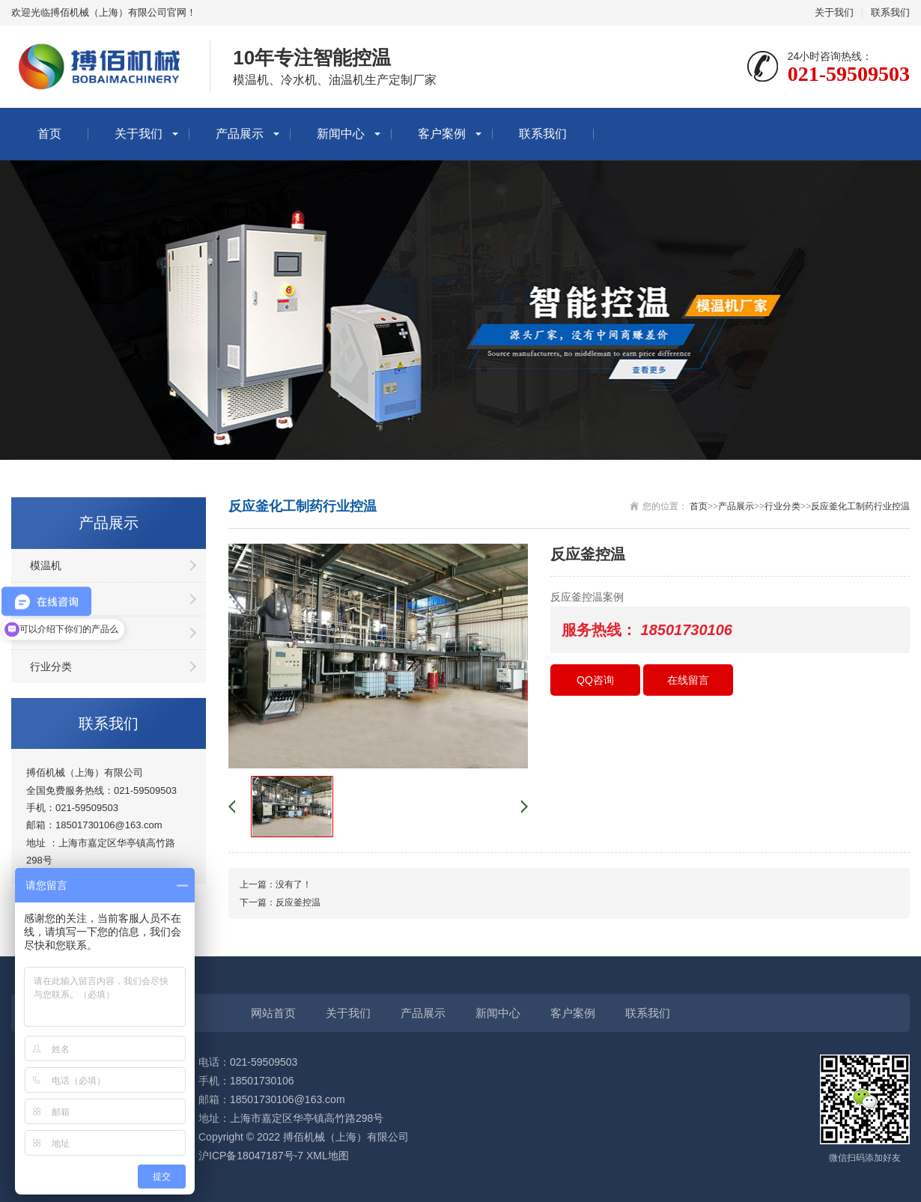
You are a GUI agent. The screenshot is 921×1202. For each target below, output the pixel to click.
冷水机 (45, 599)
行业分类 (51, 667)
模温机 (45, 565)
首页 (49, 133)
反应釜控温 (298, 902)
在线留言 (688, 680)
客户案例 (442, 133)
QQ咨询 (595, 680)
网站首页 (273, 1013)
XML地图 (327, 1156)
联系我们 (890, 12)
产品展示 (240, 133)
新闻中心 (341, 133)
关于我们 (834, 12)
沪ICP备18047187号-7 (250, 1156)
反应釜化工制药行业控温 (860, 506)
